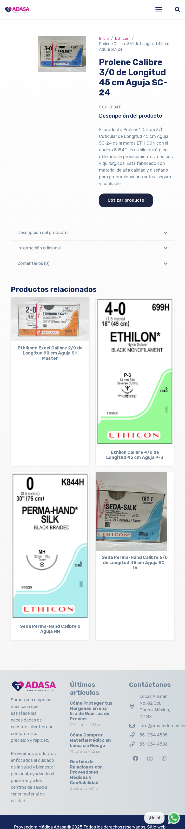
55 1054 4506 (153, 744)
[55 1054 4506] (134, 744)
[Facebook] (135, 758)
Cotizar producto (126, 200)
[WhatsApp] (164, 758)
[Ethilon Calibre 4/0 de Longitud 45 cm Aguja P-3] (135, 371)
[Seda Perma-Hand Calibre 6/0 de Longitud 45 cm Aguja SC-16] (135, 511)
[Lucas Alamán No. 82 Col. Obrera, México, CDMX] (134, 706)
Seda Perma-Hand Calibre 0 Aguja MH (50, 628)
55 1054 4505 (153, 735)
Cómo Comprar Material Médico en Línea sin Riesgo (90, 740)
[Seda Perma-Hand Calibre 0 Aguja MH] (50, 545)
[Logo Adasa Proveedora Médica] (17, 10)
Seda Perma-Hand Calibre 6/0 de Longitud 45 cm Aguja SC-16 (135, 562)
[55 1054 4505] (134, 735)
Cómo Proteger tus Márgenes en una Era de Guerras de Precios (91, 711)
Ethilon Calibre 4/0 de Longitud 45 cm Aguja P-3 (134, 455)
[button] (159, 9)
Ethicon (122, 38)
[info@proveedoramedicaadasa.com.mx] (134, 726)
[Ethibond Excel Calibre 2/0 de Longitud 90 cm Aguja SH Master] (50, 319)
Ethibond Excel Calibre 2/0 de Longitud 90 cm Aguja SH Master (50, 353)
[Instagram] (150, 758)
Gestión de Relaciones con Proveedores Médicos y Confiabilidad (86, 772)
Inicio (104, 38)
